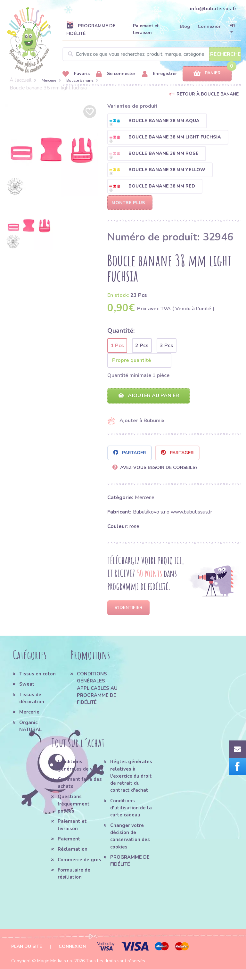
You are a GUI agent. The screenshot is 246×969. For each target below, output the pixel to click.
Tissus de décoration (31, 698)
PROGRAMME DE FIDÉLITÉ (90, 29)
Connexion (210, 26)
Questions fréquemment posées (74, 803)
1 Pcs (117, 345)
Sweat (27, 684)
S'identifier (128, 608)
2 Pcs (142, 345)
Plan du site (26, 946)
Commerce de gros (79, 859)
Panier (207, 73)
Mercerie (49, 80)
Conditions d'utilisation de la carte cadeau (131, 808)
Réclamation (72, 849)
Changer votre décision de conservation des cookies (130, 836)
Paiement (69, 839)
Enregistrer (159, 74)
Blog (185, 26)
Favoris (76, 74)
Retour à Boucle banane (207, 94)
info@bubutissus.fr (213, 8)
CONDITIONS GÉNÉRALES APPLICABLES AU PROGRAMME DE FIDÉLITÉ (97, 688)
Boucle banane (79, 80)
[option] (51, 150)
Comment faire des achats (80, 782)
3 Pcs (166, 345)
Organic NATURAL (30, 726)
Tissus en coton (37, 674)
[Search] (151, 54)
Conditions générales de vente (80, 765)
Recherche (225, 54)
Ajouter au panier (148, 395)
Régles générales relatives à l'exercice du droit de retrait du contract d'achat (131, 775)
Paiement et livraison (146, 29)
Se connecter (115, 74)
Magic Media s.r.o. (55, 961)
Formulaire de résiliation (74, 873)
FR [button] (232, 26)
